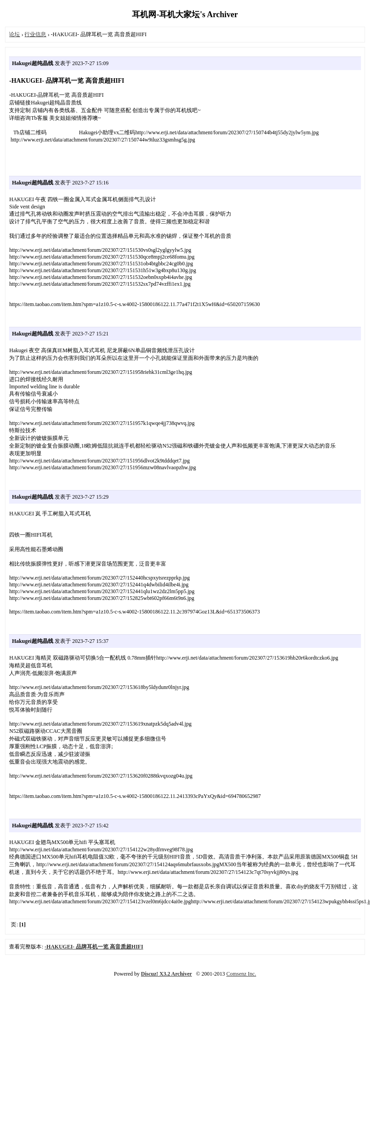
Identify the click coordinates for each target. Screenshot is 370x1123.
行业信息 (35, 34)
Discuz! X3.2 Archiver (166, 974)
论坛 (14, 34)
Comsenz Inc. (241, 974)
